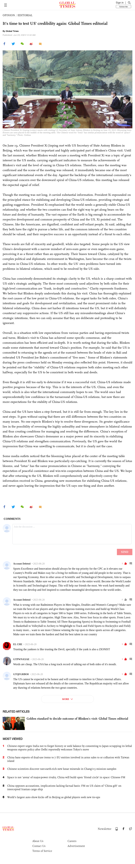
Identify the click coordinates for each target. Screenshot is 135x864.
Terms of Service (42, 851)
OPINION (9, 15)
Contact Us (39, 846)
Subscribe (123, 6)
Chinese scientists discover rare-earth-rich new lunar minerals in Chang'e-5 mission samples (61, 769)
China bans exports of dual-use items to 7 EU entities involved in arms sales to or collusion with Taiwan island (68, 759)
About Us (37, 841)
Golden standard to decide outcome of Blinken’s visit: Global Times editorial (77, 718)
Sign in (120, 2)
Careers (72, 841)
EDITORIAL (25, 15)
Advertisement (76, 846)
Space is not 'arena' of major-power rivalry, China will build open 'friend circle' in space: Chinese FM (66, 777)
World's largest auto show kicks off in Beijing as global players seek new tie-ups (53, 797)
